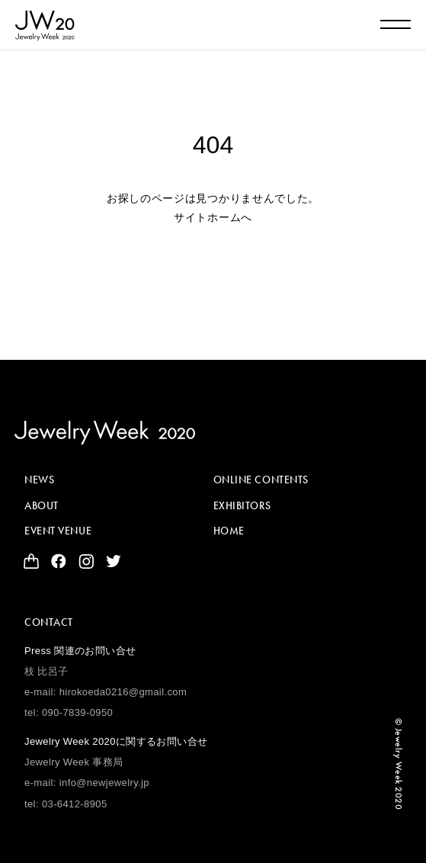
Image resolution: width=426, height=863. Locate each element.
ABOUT (41, 505)
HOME (229, 530)
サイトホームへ (213, 217)
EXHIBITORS (242, 505)
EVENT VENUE (57, 530)
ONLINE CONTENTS (261, 479)
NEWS (39, 479)
